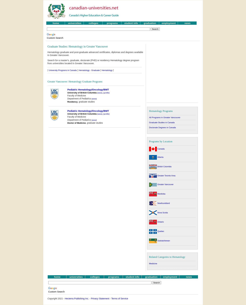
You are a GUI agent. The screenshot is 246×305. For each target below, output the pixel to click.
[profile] (106, 93)
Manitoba (157, 194)
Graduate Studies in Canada (162, 122)
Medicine (153, 263)
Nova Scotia (158, 213)
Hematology (107, 70)
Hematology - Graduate (89, 70)
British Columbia (160, 167)
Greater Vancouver (161, 184)
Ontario (156, 222)
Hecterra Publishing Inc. (77, 298)
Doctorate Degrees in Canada (162, 127)
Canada (157, 149)
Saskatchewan (159, 241)
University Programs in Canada (63, 70)
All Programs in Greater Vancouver (164, 117)
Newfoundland (159, 203)
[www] (99, 93)
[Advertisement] (162, 11)
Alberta (156, 157)
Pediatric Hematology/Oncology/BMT (88, 89)
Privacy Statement (100, 298)
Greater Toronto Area (162, 176)
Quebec (156, 231)
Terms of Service (119, 298)
